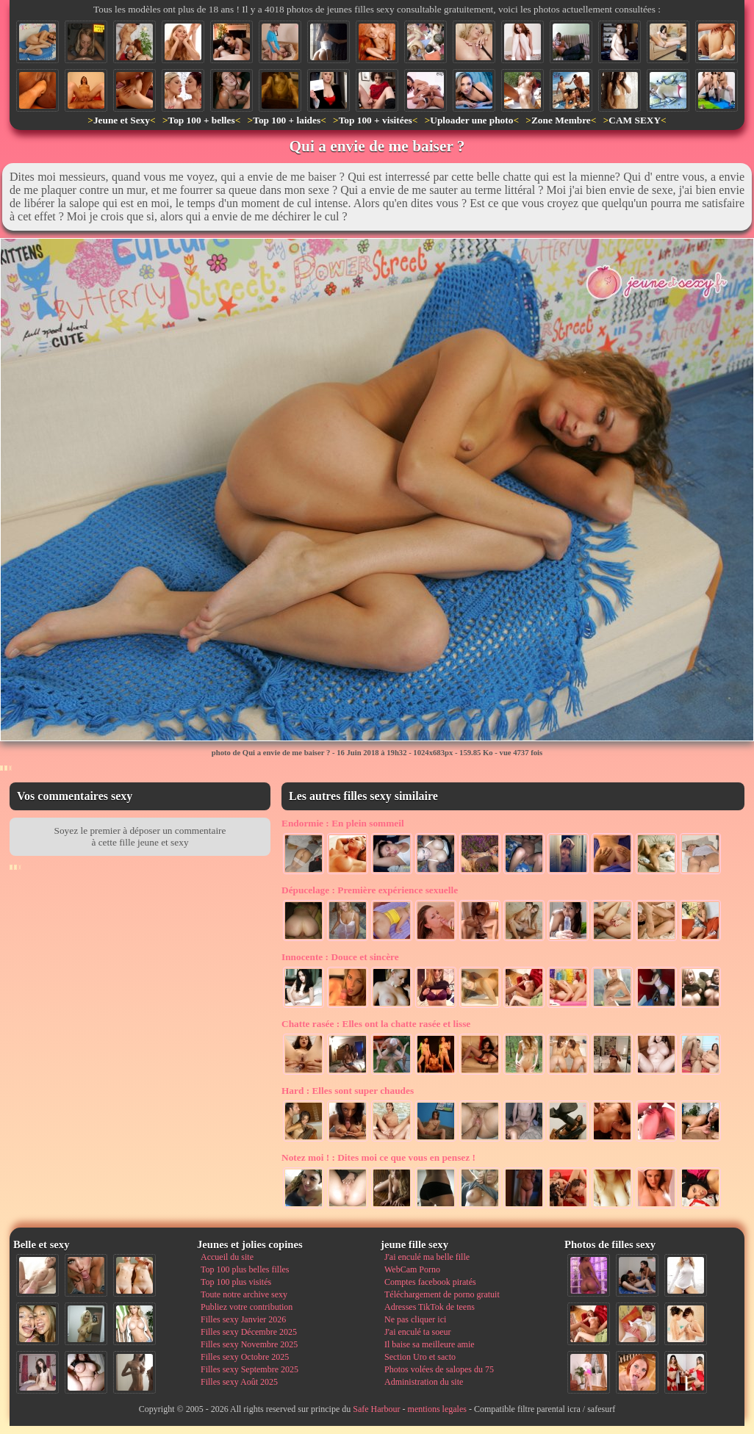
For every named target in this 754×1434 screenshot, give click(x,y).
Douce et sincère (340, 956)
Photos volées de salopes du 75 (439, 1369)
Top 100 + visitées (375, 120)
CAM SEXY (634, 120)
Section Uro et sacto (420, 1357)
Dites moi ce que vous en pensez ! (378, 1157)
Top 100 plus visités (236, 1282)
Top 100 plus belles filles (245, 1269)
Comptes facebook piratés (430, 1282)
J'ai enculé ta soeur (417, 1332)
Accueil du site (227, 1257)
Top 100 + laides (286, 120)
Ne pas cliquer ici (415, 1319)
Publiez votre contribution (246, 1307)
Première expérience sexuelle (369, 890)
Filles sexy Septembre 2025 (249, 1369)
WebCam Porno (412, 1269)
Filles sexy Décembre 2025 (249, 1332)
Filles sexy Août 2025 (239, 1382)
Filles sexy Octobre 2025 (245, 1357)
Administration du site (423, 1382)
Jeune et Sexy (121, 120)
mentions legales (437, 1409)
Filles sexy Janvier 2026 (243, 1319)
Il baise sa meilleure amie (429, 1344)
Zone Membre (561, 120)
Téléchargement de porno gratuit (442, 1294)
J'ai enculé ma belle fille (427, 1257)
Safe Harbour (376, 1409)
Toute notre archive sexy (244, 1294)
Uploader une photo (471, 120)
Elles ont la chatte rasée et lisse (375, 1023)
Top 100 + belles (201, 120)
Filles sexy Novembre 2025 (249, 1344)
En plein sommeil (342, 823)
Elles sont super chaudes (347, 1090)
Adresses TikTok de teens (429, 1307)
